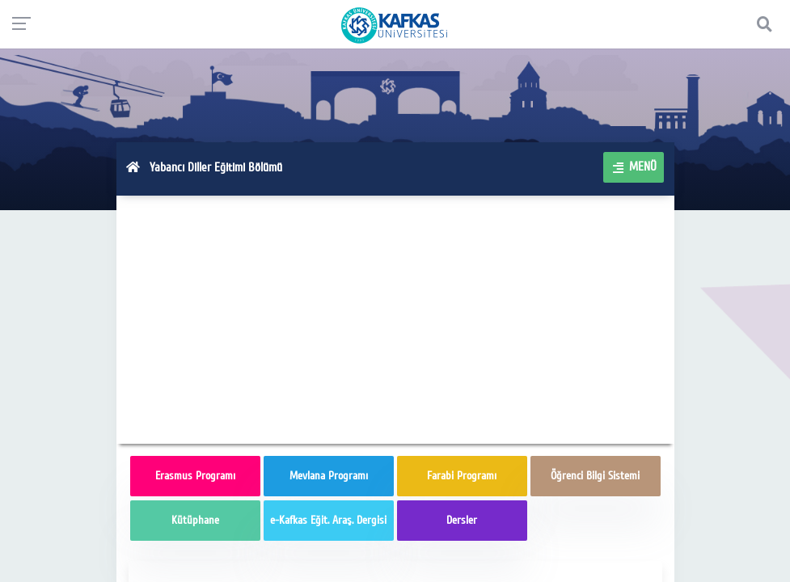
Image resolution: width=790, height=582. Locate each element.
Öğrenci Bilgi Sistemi (595, 476)
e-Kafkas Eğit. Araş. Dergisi (328, 520)
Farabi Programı (461, 476)
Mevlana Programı (328, 476)
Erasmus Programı (195, 476)
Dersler (461, 520)
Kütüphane (195, 520)
